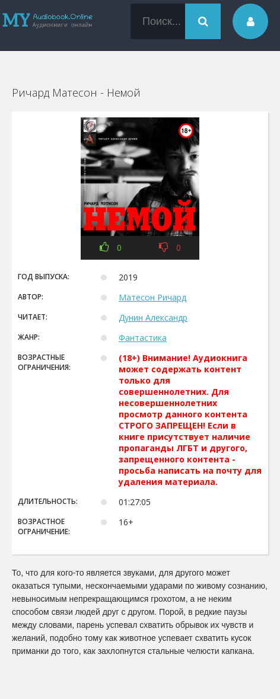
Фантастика (143, 337)
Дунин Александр (153, 317)
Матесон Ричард (152, 297)
